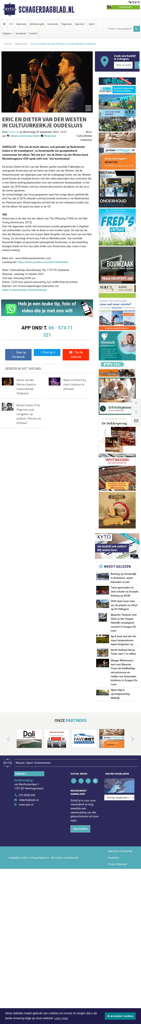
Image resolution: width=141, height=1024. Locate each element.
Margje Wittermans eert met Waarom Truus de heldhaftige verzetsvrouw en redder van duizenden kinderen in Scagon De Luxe (124, 691)
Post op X (47, 352)
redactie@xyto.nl (29, 853)
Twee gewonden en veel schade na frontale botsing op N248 (124, 591)
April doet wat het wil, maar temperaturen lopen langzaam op (123, 640)
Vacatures (21, 33)
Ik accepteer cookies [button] (120, 1016)
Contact (33, 33)
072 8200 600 (27, 849)
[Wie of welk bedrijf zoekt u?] (123, 65)
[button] (4, 795)
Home (8, 43)
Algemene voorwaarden (120, 905)
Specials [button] (79, 24)
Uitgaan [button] (7, 33)
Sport (92, 24)
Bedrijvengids (37, 24)
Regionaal (66, 24)
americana (25, 136)
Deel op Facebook (18, 355)
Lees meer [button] (61, 1018)
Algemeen (21, 24)
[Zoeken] (136, 29)
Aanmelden (80, 882)
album (14, 136)
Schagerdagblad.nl (46, 9)
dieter (36, 136)
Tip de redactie (76, 355)
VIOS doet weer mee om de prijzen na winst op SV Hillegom (124, 605)
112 (11, 24)
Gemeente (52, 24)
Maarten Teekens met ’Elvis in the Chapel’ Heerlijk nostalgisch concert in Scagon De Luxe (124, 622)
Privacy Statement (117, 918)
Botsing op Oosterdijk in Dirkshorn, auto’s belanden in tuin (123, 578)
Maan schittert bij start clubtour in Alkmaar (74, 384)
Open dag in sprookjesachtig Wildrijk (120, 741)
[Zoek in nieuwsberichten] (120, 29)
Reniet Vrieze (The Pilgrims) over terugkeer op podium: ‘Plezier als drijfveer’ (29, 414)
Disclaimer (113, 911)
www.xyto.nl (26, 858)
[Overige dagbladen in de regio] (119, 841)
